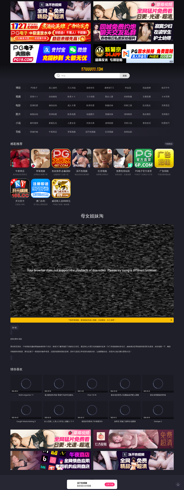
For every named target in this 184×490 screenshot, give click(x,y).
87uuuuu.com (92, 69)
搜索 (125, 75)
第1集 (14, 327)
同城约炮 (34, 131)
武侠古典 (90, 123)
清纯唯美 (128, 114)
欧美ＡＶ (72, 96)
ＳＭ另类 (166, 96)
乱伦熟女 (147, 105)
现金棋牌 (147, 87)
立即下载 (109, 484)
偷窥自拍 (34, 114)
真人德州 (53, 87)
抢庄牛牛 (166, 87)
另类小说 (128, 123)
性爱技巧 (166, 123)
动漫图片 (90, 114)
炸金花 (128, 87)
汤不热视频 (90, 131)
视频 (18, 96)
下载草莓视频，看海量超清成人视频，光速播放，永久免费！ (120, 320)
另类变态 (166, 105)
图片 (18, 114)
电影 (18, 105)
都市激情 (34, 123)
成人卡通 (72, 105)
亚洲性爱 (34, 105)
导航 (18, 131)
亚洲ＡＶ (34, 96)
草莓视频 (72, 131)
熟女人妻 (109, 96)
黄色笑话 (147, 123)
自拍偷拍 (53, 96)
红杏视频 (109, 131)
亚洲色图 (53, 114)
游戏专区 (90, 87)
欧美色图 (72, 114)
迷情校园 (109, 123)
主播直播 (147, 96)
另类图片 (166, 114)
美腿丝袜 (109, 114)
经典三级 (128, 105)
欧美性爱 (90, 105)
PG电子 (34, 87)
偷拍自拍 (53, 105)
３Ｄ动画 (90, 96)
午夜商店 (53, 131)
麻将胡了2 (109, 87)
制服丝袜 (109, 105)
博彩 (18, 87)
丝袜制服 (128, 96)
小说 (18, 123)
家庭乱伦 (53, 123)
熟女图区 (147, 114)
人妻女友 (72, 123)
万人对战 (72, 87)
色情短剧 (128, 131)
